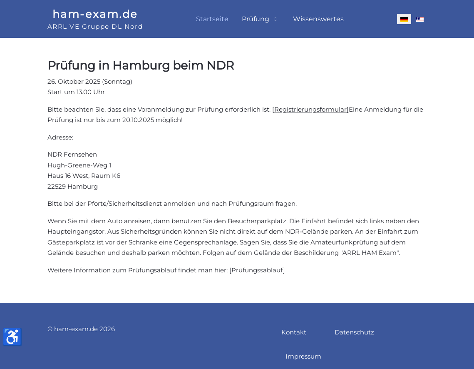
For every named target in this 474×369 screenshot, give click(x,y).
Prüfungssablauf (257, 270)
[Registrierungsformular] (310, 109)
